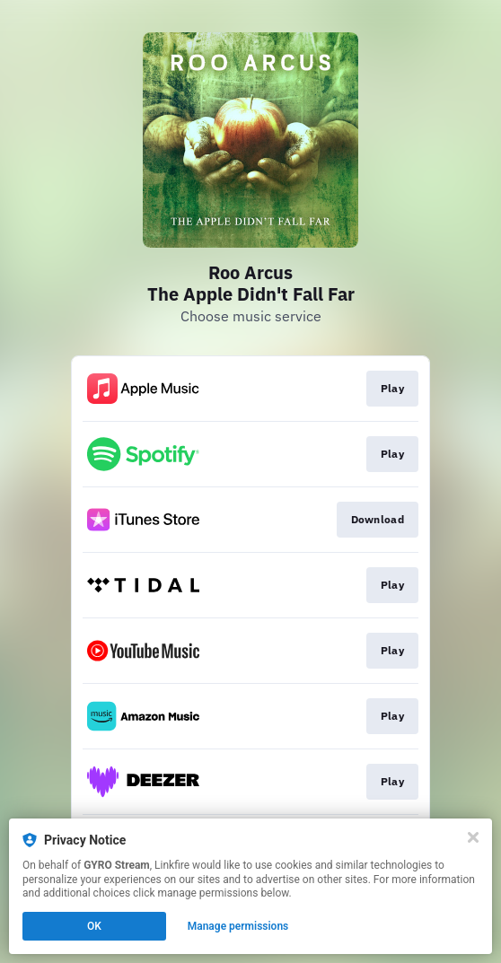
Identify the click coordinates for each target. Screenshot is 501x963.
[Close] (473, 837)
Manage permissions (238, 926)
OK (94, 926)
